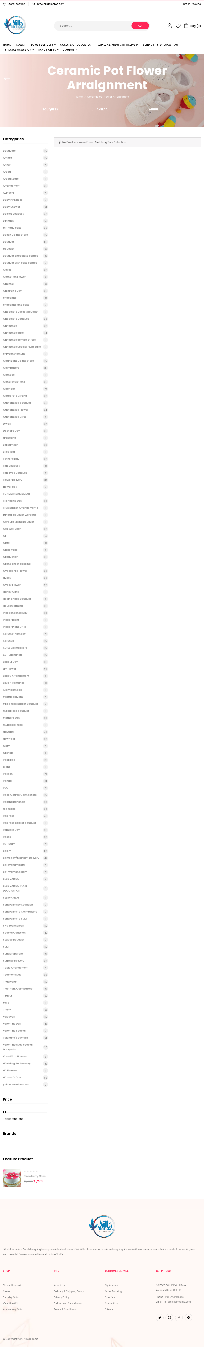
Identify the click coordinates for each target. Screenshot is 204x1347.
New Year (9, 739)
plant (6, 767)
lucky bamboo (12, 690)
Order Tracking (192, 4)
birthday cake (12, 228)
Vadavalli (9, 1017)
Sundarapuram (13, 954)
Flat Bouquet (11, 466)
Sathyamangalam (15, 872)
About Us (59, 1285)
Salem (7, 851)
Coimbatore (11, 368)
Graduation (10, 557)
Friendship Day (12, 501)
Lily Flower (9, 669)
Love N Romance (14, 683)
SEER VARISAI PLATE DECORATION (15, 888)
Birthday (8, 221)
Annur (154, 109)
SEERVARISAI (11, 898)
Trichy (7, 1010)
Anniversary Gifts (13, 1309)
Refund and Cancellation (68, 1303)
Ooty (6, 746)
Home (79, 97)
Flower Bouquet (12, 1285)
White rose (10, 1070)
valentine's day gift (15, 1038)
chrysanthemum (14, 354)
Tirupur (7, 996)
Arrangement (12, 186)
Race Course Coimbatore (20, 795)
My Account (112, 1285)
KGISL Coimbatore (15, 648)
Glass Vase (10, 550)
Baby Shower (11, 207)
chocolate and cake (16, 305)
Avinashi (8, 193)
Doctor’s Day (11, 431)
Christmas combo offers (19, 340)
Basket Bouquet (13, 214)
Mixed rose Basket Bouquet (20, 704)
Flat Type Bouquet (15, 473)
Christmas (10, 326)
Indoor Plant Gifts (14, 627)
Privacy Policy (61, 1297)
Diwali (7, 424)
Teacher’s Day (12, 975)
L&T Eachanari (12, 655)
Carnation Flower (14, 277)
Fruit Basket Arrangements (20, 508)
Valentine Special (14, 1031)
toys (6, 1003)
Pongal (7, 781)
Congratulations (14, 382)
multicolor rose (13, 725)
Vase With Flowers (15, 1056)
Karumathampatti (15, 634)
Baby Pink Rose (13, 200)
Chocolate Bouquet (16, 319)
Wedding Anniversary (17, 1063)
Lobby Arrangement (16, 676)
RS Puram (9, 844)
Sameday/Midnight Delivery (21, 858)
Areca (7, 172)
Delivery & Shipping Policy (69, 1291)
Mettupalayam (13, 697)
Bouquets (50, 109)
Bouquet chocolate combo (20, 256)
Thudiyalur (10, 982)
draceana (9, 438)
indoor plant (11, 620)
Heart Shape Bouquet (17, 599)
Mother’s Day (11, 718)
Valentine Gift (10, 1303)
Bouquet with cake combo (20, 263)
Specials (110, 1297)
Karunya (8, 641)
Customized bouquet (17, 403)
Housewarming (13, 606)
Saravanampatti (14, 865)
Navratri (8, 732)
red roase (9, 809)
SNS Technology (13, 926)
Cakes (7, 270)
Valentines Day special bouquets (17, 1047)
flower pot (10, 487)
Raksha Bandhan (14, 802)
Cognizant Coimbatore (18, 361)
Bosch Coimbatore (15, 235)
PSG (5, 788)
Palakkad (9, 760)
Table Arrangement (15, 968)
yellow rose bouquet (16, 1084)
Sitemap (110, 1309)
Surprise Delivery (13, 961)
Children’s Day (12, 291)
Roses (7, 837)
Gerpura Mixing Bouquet (18, 522)
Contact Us (111, 1303)
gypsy (7, 578)
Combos (9, 375)
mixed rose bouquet (16, 711)
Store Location (14, 4)
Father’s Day (11, 459)
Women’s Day (12, 1077)
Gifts (6, 543)
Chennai (8, 284)
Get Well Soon (12, 529)
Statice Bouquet (13, 940)
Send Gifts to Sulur (15, 919)
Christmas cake (13, 333)
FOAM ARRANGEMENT (16, 494)
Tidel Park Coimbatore (17, 989)
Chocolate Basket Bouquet (20, 312)
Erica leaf (9, 452)
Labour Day (10, 662)
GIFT (6, 536)
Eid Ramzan (10, 445)
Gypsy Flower (12, 585)
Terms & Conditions (65, 1309)
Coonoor (9, 389)
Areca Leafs (11, 179)
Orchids (8, 753)
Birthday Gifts (11, 1297)
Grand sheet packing (16, 564)
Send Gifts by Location (18, 905)
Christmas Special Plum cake (22, 347)
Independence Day (15, 613)
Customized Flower (15, 410)
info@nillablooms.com (51, 4)
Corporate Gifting (15, 396)
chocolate (10, 298)
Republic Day (11, 830)
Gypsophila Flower (15, 571)
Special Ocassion (14, 933)
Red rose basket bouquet (19, 823)
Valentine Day (12, 1024)
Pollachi (8, 774)
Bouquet (8, 242)
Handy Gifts (11, 592)
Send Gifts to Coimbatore (20, 912)
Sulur (6, 947)
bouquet (8, 249)
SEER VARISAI (11, 879)
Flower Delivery (12, 480)
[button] (192, 26)
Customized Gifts (14, 417)
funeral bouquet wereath (19, 515)
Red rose (8, 816)
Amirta (102, 109)
